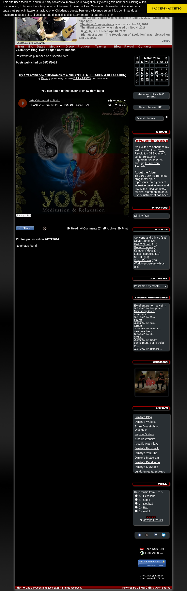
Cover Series (142, 240)
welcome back (143, 331)
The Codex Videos (94, 17)
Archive (111, 228)
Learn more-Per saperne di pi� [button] (93, 14)
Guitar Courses (143, 247)
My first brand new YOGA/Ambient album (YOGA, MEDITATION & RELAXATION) (72, 75)
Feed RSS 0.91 (152, 549)
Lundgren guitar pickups (150, 471)
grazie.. (138, 337)
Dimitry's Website (145, 421)
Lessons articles (144, 253)
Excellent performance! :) (150, 305)
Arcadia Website (145, 439)
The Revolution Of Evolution (149, 152)
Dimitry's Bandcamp (147, 462)
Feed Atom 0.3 (151, 552)
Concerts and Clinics (147, 237)
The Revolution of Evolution (125, 34)
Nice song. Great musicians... (144, 313)
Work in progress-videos (149, 263)
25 (142, 79)
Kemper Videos (143, 250)
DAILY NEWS (82, 78)
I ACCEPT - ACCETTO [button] (167, 8)
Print (125, 228)
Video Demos (142, 260)
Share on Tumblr (155, 534)
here (89, 21)
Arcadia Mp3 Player (147, 443)
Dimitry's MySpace (146, 466)
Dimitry (45, 78)
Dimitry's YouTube (146, 453)
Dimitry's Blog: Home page (36, 50)
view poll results (153, 520)
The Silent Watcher (93, 27)
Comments (90, 228)
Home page (24, 587)
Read (74, 228)
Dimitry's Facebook (147, 448)
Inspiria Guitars (144, 434)
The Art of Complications (97, 24)
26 (147, 79)
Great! (138, 320)
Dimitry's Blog (143, 417)
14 (157, 73)
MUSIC (138, 257)
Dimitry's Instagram (147, 457)
